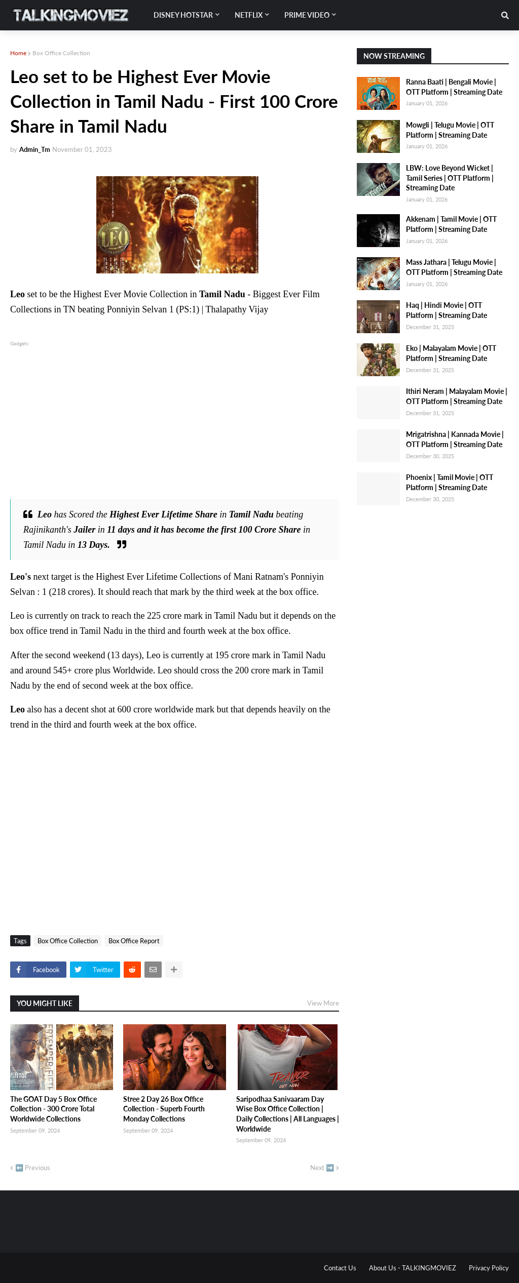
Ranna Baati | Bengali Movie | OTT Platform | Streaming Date (454, 86)
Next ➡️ (322, 1168)
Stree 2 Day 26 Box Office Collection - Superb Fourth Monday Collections (164, 1109)
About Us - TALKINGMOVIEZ (412, 1268)
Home (18, 53)
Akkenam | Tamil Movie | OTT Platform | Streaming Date (451, 224)
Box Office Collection (61, 53)
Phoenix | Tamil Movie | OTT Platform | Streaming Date (449, 482)
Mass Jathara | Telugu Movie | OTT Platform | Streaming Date (454, 267)
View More (323, 1003)
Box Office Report (134, 941)
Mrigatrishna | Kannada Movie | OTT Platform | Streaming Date (455, 439)
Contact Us (340, 1268)
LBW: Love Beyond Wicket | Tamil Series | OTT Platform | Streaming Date (450, 178)
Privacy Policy (489, 1268)
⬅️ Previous (32, 1168)
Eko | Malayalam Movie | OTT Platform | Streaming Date (451, 353)
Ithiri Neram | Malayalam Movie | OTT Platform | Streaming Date (456, 396)
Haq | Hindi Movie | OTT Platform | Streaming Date (446, 310)
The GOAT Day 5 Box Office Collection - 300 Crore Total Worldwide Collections (53, 1109)
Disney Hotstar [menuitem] (183, 15)
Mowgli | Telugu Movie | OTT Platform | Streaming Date (450, 130)
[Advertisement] (174, 419)
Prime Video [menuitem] (306, 15)
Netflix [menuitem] (249, 15)
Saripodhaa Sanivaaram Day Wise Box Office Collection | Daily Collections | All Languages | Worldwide (287, 1114)
